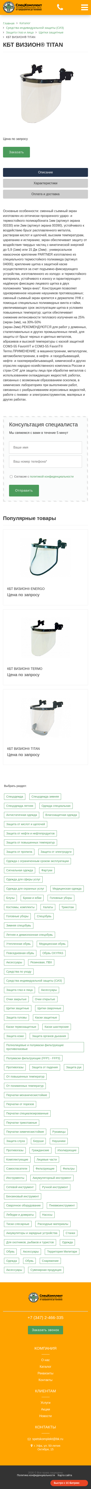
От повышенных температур (25, 1076)
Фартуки (46, 870)
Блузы (10, 897)
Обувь (10, 1251)
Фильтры (69, 1168)
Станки (70, 1233)
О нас (45, 1360)
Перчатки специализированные (27, 1113)
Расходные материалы (53, 1224)
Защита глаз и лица (19, 990)
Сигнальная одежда (19, 870)
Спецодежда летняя (19, 805)
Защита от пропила (19, 851)
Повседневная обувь (20, 953)
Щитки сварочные (49, 1008)
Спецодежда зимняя (45, 796)
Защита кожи (15, 1036)
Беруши (38, 1141)
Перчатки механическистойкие (26, 1095)
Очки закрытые (16, 999)
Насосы (47, 1214)
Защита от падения (45, 1067)
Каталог (45, 1366)
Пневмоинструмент (62, 1205)
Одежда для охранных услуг (25, 888)
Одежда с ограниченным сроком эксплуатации (37, 861)
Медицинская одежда (67, 888)
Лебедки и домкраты (20, 1214)
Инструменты (15, 1177)
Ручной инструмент (55, 1187)
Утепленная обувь (18, 943)
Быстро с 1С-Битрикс (67, 1483)
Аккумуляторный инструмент (52, 1177)
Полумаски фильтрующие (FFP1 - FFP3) (33, 1058)
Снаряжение (50, 1260)
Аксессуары (14, 962)
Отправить (24, 490)
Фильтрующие (45, 1168)
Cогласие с (44, 476)
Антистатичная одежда (21, 815)
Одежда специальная (56, 805)
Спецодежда (14, 796)
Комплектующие (17, 1159)
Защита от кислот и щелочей (25, 824)
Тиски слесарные (17, 1224)
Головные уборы (61, 897)
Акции (45, 1409)
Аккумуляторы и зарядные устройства (31, 1233)
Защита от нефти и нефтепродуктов (30, 833)
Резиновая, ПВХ (41, 962)
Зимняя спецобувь (18, 925)
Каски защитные (46, 1017)
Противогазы (15, 1067)
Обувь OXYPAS (52, 953)
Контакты (45, 1380)
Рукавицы (59, 1131)
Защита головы (16, 1017)
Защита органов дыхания (49, 1036)
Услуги (45, 1402)
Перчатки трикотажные (21, 1122)
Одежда (67, 1242)
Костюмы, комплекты (20, 907)
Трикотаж (67, 907)
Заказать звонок (45, 1330)
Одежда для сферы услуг (23, 879)
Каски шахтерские (57, 1026)
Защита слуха (15, 1141)
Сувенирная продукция (45, 1269)
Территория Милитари (62, 1251)
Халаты (48, 907)
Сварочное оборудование (23, 1205)
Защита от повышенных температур (30, 842)
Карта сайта (65, 1475)
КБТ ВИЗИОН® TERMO (24, 668)
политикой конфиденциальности (52, 476)
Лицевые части (47, 1159)
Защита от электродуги (56, 851)
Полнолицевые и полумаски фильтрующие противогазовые (35, 1047)
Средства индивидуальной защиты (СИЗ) (34, 980)
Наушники (58, 1141)
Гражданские (40, 1150)
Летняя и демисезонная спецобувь (29, 934)
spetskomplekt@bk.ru (47, 1439)
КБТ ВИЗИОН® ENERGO (26, 589)
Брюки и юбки (32, 897)
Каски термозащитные (21, 1026)
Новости (45, 1416)
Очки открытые (45, 999)
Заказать (16, 152)
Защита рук (73, 1067)
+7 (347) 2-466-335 (45, 1317)
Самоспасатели (16, 1168)
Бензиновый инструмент (22, 1196)
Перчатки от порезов (20, 1104)
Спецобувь (44, 916)
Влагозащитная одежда (61, 815)
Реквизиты (45, 1373)
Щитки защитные (17, 1008)
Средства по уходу (18, 971)
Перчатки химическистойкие (25, 1131)
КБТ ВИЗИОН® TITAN (23, 748)
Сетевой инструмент (20, 1187)
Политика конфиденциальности (36, 1475)
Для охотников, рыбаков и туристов (30, 1242)
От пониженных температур (25, 1085)
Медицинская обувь (52, 943)
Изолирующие (67, 1150)
